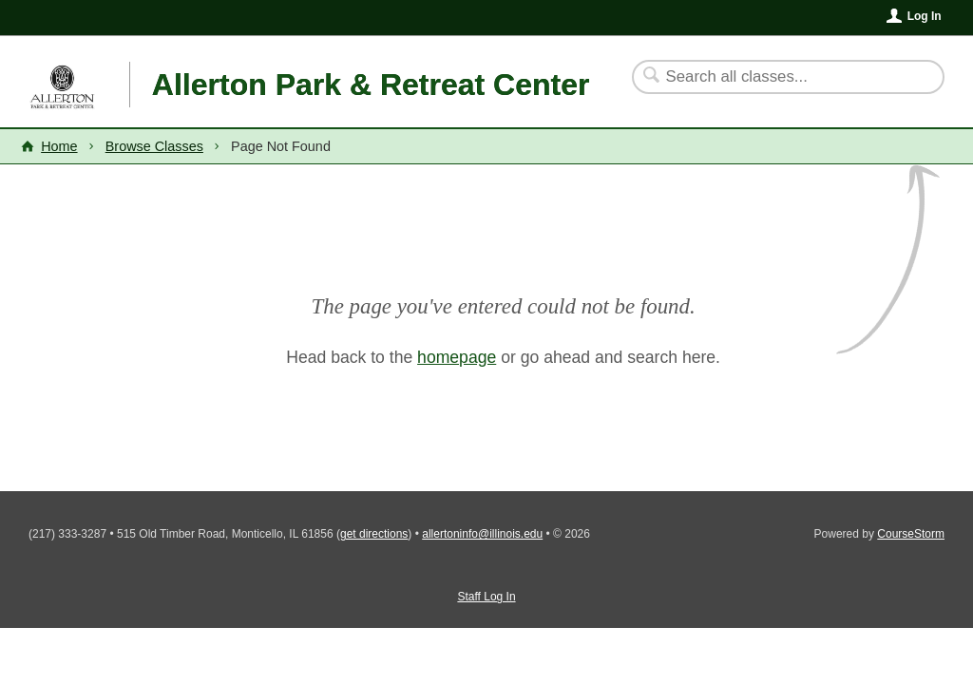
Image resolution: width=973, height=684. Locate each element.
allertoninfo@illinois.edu (482, 534)
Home (59, 146)
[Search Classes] (777, 77)
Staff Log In (486, 596)
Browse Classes (154, 146)
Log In (924, 16)
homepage (456, 357)
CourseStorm (910, 534)
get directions (374, 534)
